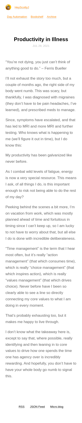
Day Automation (17, 16)
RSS (21, 406)
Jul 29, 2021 (41, 45)
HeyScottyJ (22, 7)
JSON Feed (37, 406)
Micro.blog (56, 406)
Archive (51, 16)
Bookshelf (37, 16)
